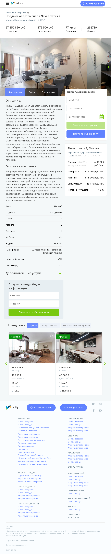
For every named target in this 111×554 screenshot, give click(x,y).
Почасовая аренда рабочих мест (33, 427)
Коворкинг (23, 449)
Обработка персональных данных (20, 540)
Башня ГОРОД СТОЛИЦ (28, 503)
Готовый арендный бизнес (30, 455)
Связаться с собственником (34, 312)
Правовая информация (16, 535)
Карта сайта (11, 550)
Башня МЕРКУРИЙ (76, 473)
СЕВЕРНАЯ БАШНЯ (76, 490)
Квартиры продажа (27, 472)
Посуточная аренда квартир (31, 440)
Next (103, 363)
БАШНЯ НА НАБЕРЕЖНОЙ (79, 498)
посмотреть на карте (87, 155)
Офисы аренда (25, 424)
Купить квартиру (26, 452)
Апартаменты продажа (29, 434)
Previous (7, 363)
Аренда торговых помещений (32, 461)
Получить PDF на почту (85, 134)
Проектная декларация (16, 545)
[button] (2, 67)
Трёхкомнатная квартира (30, 481)
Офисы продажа (25, 421)
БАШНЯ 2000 (73, 506)
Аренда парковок (26, 446)
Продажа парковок (27, 443)
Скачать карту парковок (77, 163)
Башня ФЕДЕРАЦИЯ (27, 486)
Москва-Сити (24, 418)
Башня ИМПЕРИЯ (75, 418)
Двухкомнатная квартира (30, 478)
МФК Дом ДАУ (74, 517)
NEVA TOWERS (74, 452)
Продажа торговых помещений (32, 464)
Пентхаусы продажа (27, 430)
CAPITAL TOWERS (75, 467)
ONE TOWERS (74, 514)
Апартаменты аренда (28, 437)
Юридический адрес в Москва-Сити (34, 458)
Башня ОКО (73, 435)
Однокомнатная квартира (30, 475)
